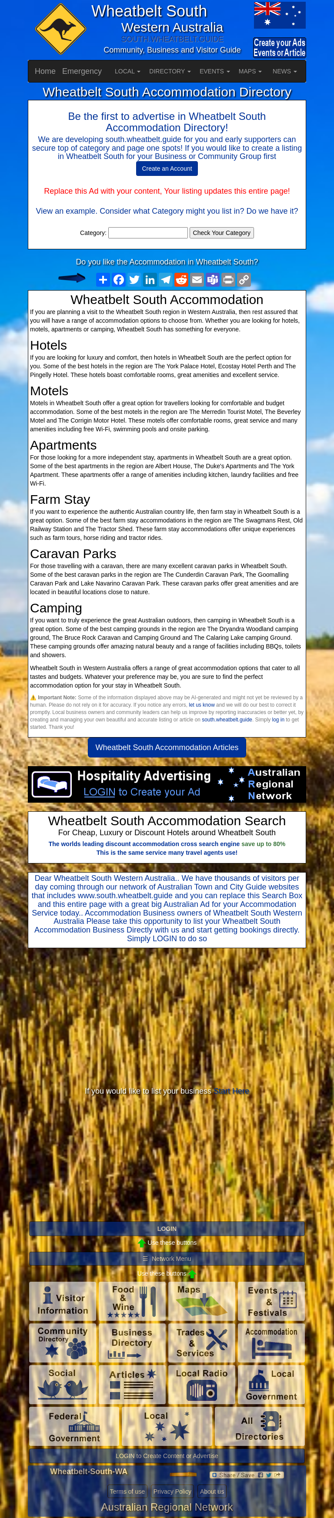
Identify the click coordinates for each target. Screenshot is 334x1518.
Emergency (82, 71)
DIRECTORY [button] (170, 71)
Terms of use (127, 1491)
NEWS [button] (285, 71)
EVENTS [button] (215, 71)
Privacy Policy (172, 1491)
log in (278, 720)
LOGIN (165, 938)
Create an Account (167, 168)
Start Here (231, 1091)
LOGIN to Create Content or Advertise (167, 1455)
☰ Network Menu (167, 1258)
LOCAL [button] (127, 71)
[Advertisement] (167, 1017)
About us (212, 1491)
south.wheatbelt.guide (227, 720)
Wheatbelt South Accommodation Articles (166, 747)
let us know (201, 705)
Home (45, 71)
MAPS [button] (250, 71)
